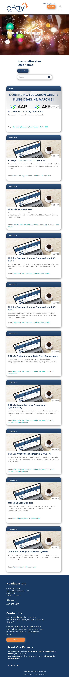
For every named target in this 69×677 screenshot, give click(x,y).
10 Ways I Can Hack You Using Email (26, 160)
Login (51, 7)
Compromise (23, 422)
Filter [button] (23, 71)
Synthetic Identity (43, 273)
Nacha (42, 127)
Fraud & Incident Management (27, 225)
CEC (46, 127)
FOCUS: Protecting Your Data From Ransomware (33, 356)
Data (39, 371)
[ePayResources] (17, 7)
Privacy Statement (40, 674)
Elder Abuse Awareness (20, 209)
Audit (34, 567)
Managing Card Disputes (20, 503)
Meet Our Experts (20, 647)
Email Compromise (44, 176)
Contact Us (16, 640)
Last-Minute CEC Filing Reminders (25, 111)
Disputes (20, 518)
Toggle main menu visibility (60, 10)
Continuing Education (20, 127)
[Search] (32, 77)
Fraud (35, 176)
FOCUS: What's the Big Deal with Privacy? (29, 454)
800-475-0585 (12, 604)
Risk (14, 176)
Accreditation (34, 127)
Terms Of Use (28, 674)
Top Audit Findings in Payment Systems (28, 552)
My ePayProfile (49, 3)
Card (14, 518)
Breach (44, 371)
